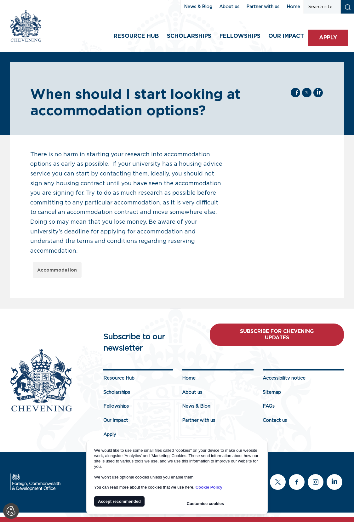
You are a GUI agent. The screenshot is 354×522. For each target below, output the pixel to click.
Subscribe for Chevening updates (277, 334)
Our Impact (115, 420)
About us (229, 6)
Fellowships (240, 36)
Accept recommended (119, 501)
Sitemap (272, 392)
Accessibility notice (284, 378)
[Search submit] (347, 7)
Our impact (286, 36)
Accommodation (57, 270)
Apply (328, 38)
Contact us (275, 420)
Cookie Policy (209, 487)
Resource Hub (136, 36)
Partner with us (262, 6)
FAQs (269, 406)
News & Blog (198, 6)
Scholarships (189, 36)
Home (293, 6)
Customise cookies (205, 503)
